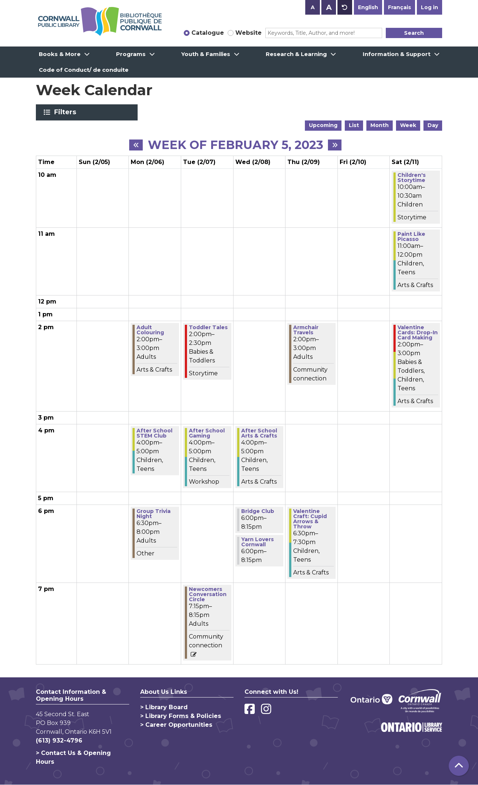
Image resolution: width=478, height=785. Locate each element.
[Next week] (334, 144)
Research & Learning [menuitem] (296, 54)
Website (248, 32)
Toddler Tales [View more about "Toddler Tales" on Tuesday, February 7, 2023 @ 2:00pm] (208, 327)
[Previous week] (136, 144)
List (354, 125)
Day (432, 125)
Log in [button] (429, 7)
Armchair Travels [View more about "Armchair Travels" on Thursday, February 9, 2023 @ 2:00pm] (305, 330)
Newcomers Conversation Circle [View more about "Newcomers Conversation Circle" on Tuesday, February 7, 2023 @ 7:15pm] (208, 594)
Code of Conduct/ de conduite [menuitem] (83, 69)
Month (379, 125)
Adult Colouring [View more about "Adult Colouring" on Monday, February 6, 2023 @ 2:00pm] (150, 330)
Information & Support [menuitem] (396, 54)
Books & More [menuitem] (60, 54)
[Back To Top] (459, 766)
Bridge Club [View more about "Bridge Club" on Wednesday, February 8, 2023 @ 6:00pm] (257, 511)
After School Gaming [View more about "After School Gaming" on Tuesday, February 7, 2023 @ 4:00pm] (207, 433)
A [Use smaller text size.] (313, 7)
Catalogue (207, 32)
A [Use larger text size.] (329, 7)
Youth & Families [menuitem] (205, 54)
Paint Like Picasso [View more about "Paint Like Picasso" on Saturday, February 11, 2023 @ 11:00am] (411, 236)
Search (414, 33)
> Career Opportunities (176, 724)
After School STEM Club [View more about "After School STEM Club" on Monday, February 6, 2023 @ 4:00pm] (154, 433)
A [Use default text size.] (344, 7)
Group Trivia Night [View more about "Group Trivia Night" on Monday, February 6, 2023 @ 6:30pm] (154, 514)
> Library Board (164, 707)
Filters (66, 112)
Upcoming (323, 125)
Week (408, 125)
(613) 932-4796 (59, 740)
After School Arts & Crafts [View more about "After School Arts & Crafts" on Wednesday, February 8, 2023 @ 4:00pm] (259, 433)
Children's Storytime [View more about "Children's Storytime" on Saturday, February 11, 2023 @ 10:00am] (411, 177)
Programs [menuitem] (131, 54)
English (368, 7)
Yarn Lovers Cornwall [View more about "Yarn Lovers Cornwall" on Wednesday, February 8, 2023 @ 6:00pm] (257, 542)
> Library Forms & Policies (180, 716)
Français (399, 7)
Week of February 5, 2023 (235, 145)
